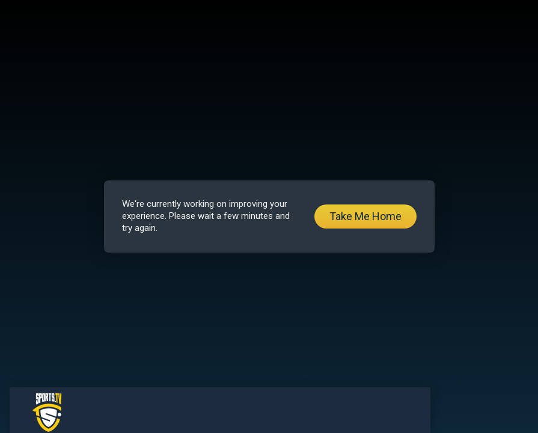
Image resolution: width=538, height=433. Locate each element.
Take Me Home (365, 216)
